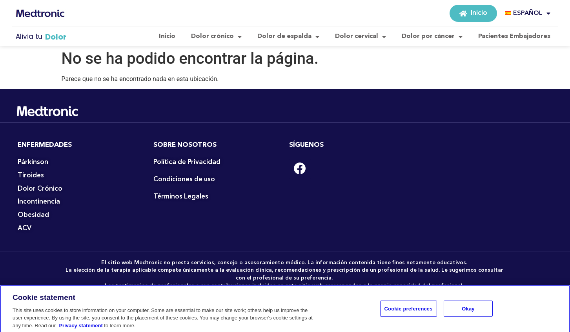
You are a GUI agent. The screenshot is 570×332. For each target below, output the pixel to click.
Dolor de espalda (288, 37)
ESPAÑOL (527, 13)
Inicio (167, 36)
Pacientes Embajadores (514, 36)
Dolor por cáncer (432, 37)
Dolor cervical (360, 37)
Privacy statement (81, 328)
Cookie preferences (408, 311)
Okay (468, 311)
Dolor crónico (216, 37)
